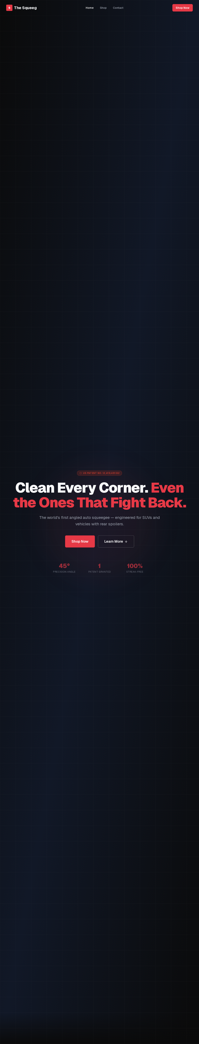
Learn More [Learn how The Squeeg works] (116, 542)
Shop (103, 8)
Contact (118, 8)
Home (90, 8)
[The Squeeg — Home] (21, 8)
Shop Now (182, 8)
